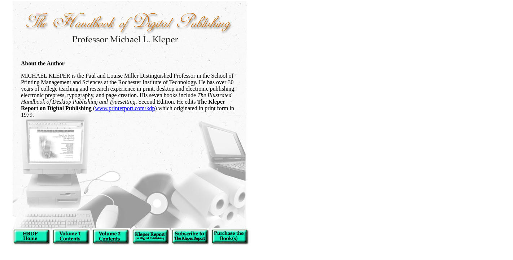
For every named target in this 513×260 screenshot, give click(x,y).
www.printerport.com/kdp (125, 108)
